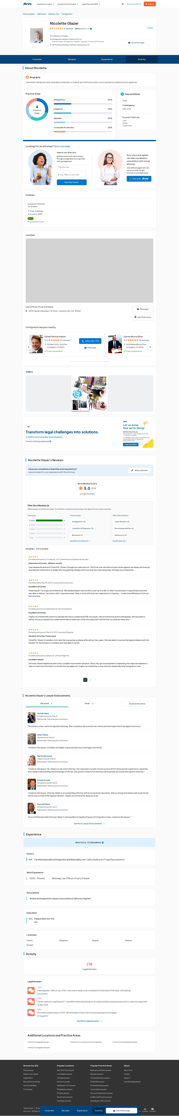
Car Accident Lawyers (98, 1089)
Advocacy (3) (121, 535)
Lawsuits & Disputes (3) (82, 528)
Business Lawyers (96, 1074)
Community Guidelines (70, 1108)
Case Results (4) (122, 522)
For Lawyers (27, 1089)
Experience (106, 59)
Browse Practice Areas (31, 1082)
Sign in (150, 4)
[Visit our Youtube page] (152, 1109)
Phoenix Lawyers (63, 1093)
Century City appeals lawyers (38, 1042)
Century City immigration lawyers (125, 1042)
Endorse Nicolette (137, 704)
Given (89, 703)
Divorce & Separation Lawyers (101, 1093)
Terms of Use (28, 1108)
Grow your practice (134, 4)
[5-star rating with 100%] (47, 520)
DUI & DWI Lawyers (97, 1082)
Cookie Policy (54, 1108)
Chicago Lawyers (63, 1078)
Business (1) (77, 535)
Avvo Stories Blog (29, 1086)
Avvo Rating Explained (132, 1082)
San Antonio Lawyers (64, 1097)
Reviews (72, 59)
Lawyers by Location (45, 4)
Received (47, 703)
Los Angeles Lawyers (64, 1074)
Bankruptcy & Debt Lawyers (100, 1070)
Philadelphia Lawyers (64, 1089)
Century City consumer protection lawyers (86, 1042)
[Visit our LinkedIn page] (145, 1109)
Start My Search (71, 182)
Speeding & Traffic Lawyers (100, 1101)
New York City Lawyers (65, 1070)
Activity (142, 59)
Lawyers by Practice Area (68, 4)
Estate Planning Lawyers (99, 1086)
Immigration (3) (79, 522)
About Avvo (128, 1070)
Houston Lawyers (63, 1082)
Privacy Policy (41, 1108)
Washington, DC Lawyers (66, 1086)
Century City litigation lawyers (39, 1048)
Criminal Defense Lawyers (100, 1078)
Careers (127, 1074)
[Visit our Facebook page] (129, 1109)
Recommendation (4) (124, 528)
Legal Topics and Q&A (91, 4)
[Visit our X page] (137, 1109)
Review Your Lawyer (30, 1074)
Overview (37, 59)
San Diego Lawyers (64, 1101)
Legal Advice (28, 1078)
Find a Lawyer (28, 1070)
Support (127, 1078)
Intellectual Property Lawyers (101, 1097)
